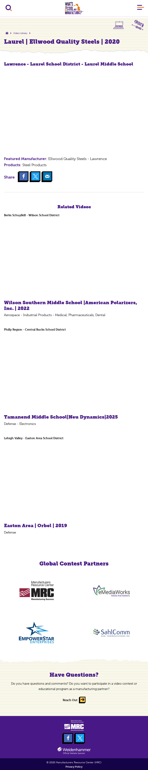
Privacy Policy (74, 766)
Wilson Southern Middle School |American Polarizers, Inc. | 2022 (70, 305)
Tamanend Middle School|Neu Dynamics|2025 (61, 417)
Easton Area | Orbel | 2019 (35, 525)
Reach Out (70, 700)
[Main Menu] (140, 8)
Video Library (20, 33)
